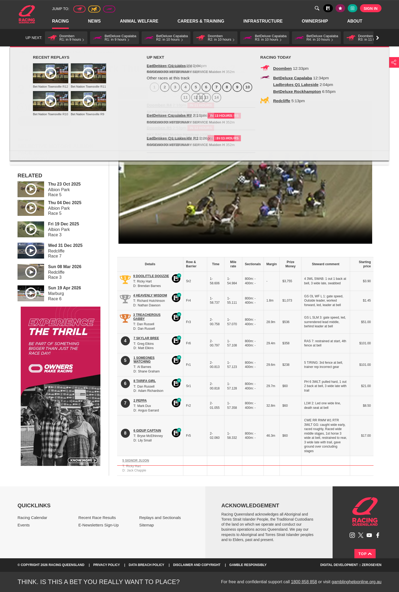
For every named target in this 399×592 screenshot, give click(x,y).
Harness (94, 9)
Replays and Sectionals (64, 52)
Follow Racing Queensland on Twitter (360, 535)
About (355, 21)
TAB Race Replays (101, 52)
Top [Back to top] (365, 554)
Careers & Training (201, 21)
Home (27, 14)
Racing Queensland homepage (365, 511)
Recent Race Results (97, 517)
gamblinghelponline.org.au (356, 582)
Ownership (315, 21)
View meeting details (44, 121)
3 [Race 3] (43, 107)
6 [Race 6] (74, 107)
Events (24, 525)
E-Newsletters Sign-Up (98, 525)
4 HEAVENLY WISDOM (150, 295)
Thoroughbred (79, 9)
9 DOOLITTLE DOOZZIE (151, 276)
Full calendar (352, 8)
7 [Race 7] (84, 107)
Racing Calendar (32, 517)
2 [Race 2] (32, 107)
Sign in (370, 8)
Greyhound (109, 9)
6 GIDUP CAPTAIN (147, 430)
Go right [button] (378, 38)
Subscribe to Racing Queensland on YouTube (369, 535)
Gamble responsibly (247, 565)
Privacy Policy (106, 565)
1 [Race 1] (22, 107)
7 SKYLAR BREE (146, 338)
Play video (27, 188)
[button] (66, 37)
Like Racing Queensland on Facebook (377, 535)
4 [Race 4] (53, 107)
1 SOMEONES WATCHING (144, 359)
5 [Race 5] (63, 107)
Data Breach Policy (146, 565)
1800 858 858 (304, 582)
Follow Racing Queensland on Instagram (352, 535)
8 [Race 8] (95, 107)
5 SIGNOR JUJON (135, 460)
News (94, 21)
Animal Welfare (139, 21)
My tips (340, 8)
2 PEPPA (140, 400)
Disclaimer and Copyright (196, 565)
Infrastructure (263, 21)
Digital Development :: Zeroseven (350, 565)
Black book (328, 8)
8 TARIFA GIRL (145, 381)
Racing (60, 21)
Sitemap (146, 525)
